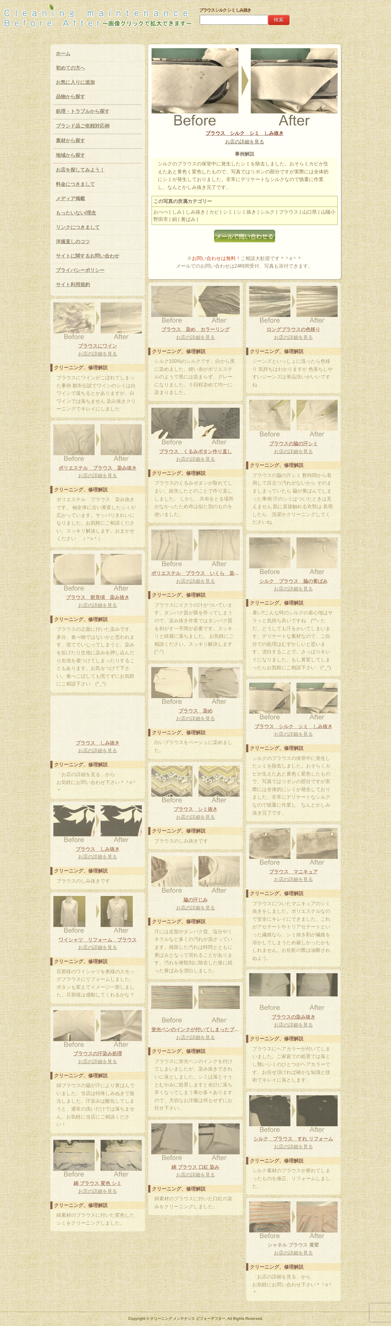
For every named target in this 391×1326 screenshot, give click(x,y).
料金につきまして (75, 184)
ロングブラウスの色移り (293, 329)
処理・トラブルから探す (82, 111)
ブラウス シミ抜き (195, 809)
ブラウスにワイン (97, 346)
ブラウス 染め (195, 711)
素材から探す (70, 140)
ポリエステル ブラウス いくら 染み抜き (195, 573)
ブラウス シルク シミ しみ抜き (245, 133)
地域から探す (70, 155)
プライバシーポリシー (80, 270)
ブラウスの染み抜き (293, 1017)
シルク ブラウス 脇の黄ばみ (293, 581)
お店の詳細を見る (244, 141)
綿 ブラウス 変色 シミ (97, 1183)
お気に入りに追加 (75, 82)
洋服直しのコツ (73, 241)
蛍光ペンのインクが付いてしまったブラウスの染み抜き (195, 1029)
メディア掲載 (70, 198)
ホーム (63, 53)
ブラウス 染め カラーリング (195, 329)
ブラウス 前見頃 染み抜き (97, 597)
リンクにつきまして (78, 227)
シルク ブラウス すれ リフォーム (293, 1138)
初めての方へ (70, 67)
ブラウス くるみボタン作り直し (195, 451)
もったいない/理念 (76, 212)
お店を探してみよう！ (80, 169)
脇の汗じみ (195, 899)
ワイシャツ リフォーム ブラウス (98, 939)
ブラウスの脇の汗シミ (293, 443)
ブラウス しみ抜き (98, 743)
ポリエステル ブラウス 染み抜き (98, 468)
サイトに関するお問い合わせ (87, 255)
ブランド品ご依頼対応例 (82, 125)
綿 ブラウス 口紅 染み (195, 1167)
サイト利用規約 (73, 284)
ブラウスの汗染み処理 (97, 1053)
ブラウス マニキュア (293, 871)
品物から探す (70, 96)
